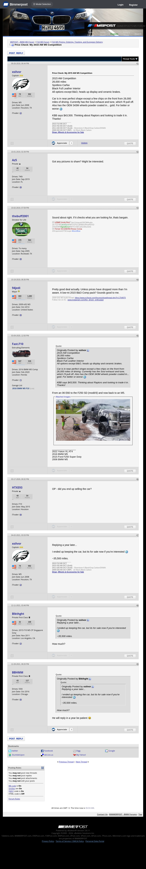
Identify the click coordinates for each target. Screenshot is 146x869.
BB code (12, 785)
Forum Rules (14, 798)
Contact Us (102, 814)
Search (138, 34)
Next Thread (81, 761)
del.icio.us (48, 754)
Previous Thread (66, 761)
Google (112, 750)
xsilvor (16, 72)
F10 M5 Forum (42, 42)
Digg (78, 750)
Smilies (12, 788)
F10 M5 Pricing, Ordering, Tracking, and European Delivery (77, 42)
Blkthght (18, 614)
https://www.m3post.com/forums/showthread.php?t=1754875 (100, 298)
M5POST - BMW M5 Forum (22, 42)
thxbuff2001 (20, 216)
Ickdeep (84, 143)
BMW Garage (90, 34)
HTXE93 (17, 487)
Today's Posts (126, 34)
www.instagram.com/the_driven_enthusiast (86, 300)
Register (133, 5)
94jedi (16, 288)
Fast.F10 (17, 344)
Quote (130, 143)
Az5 (14, 160)
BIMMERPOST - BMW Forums (123, 814)
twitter (15, 750)
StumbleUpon (18, 754)
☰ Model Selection (42, 4)
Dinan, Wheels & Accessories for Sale (68, 132)
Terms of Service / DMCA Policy (70, 841)
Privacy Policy (48, 841)
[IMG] (11, 791)
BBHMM (17, 672)
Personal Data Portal (94, 841)
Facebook (48, 750)
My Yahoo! (81, 754)
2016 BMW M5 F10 (20, 388)
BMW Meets (103, 34)
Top (140, 814)
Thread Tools (129, 59)
